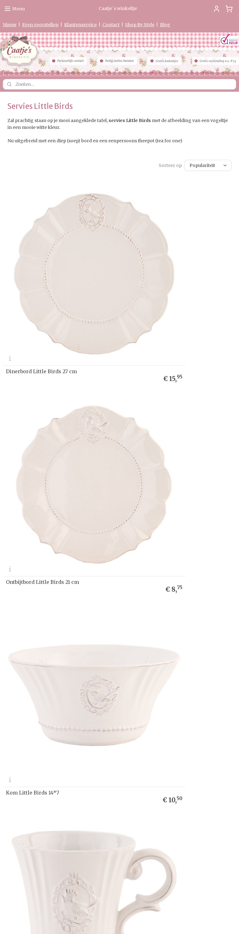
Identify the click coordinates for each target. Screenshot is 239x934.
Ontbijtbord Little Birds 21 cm (162, 302)
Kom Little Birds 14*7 (32, 443)
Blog (165, 24)
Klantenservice (80, 24)
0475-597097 (102, 848)
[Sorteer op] (208, 165)
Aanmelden (179, 678)
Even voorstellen (40, 24)
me (11, 634)
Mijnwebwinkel (193, 922)
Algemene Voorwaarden (25, 676)
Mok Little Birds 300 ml (155, 443)
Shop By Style (139, 24)
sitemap (101, 922)
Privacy (10, 658)
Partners (11, 688)
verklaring (27, 658)
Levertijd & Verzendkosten (28, 646)
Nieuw (9, 24)
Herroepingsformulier (24, 670)
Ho (5, 634)
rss (113, 922)
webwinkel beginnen (138, 922)
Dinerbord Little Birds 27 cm (41, 302)
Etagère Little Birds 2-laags (39, 585)
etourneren (15, 652)
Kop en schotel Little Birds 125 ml (167, 585)
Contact (111, 24)
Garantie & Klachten (21, 664)
